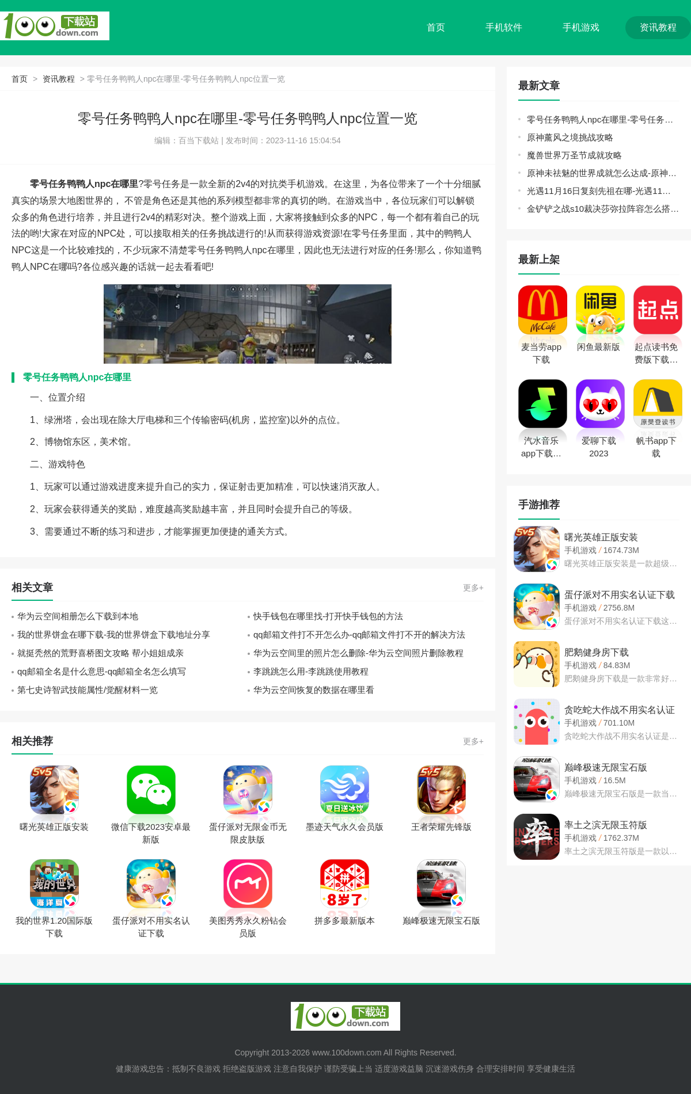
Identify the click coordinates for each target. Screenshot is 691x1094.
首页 (436, 27)
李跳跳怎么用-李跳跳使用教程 (311, 671)
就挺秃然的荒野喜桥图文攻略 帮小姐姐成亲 (100, 653)
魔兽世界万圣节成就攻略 (574, 155)
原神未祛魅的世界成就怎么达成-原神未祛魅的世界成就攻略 (603, 173)
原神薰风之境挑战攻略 (570, 137)
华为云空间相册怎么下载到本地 (77, 616)
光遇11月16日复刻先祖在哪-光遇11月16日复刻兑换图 (603, 191)
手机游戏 (581, 27)
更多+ (473, 587)
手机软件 (503, 27)
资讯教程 (658, 27)
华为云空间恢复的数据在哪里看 (313, 690)
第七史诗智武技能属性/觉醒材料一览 (87, 690)
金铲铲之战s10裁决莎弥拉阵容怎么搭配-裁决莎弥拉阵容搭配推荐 (603, 209)
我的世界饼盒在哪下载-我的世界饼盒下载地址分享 (113, 634)
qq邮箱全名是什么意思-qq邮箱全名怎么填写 (101, 671)
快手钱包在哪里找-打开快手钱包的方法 (328, 616)
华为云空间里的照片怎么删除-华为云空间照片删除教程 (358, 653)
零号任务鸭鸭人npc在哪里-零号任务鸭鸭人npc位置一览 (603, 119)
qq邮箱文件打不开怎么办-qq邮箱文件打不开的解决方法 (359, 634)
